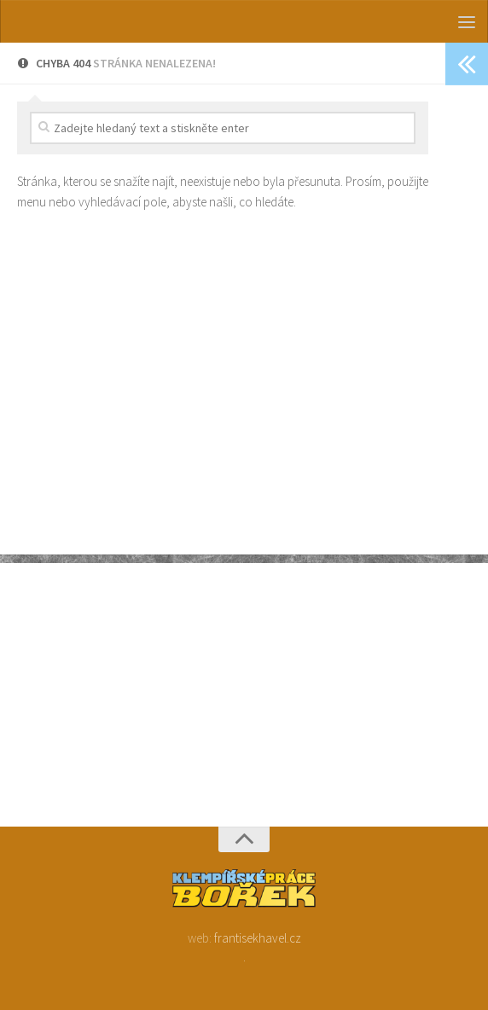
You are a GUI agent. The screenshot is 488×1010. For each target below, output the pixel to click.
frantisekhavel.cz (257, 938)
